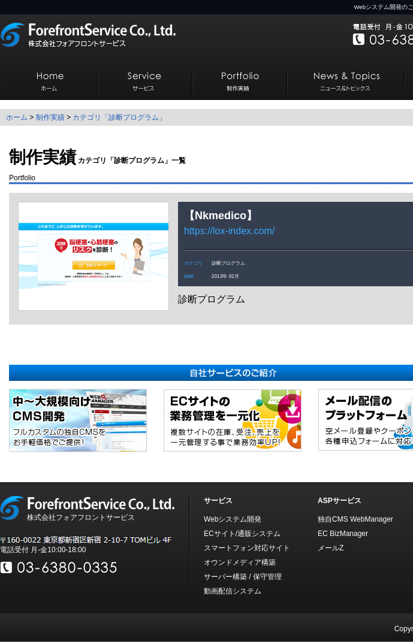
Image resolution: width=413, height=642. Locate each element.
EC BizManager (343, 533)
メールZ (330, 548)
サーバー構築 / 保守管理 (243, 577)
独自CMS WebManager (355, 519)
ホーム (17, 117)
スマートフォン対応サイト (247, 548)
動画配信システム (232, 591)
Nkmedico (220, 216)
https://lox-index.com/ (229, 231)
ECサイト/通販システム (242, 533)
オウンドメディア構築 (240, 562)
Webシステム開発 (232, 519)
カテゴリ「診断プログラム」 (119, 117)
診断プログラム (228, 263)
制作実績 (50, 117)
